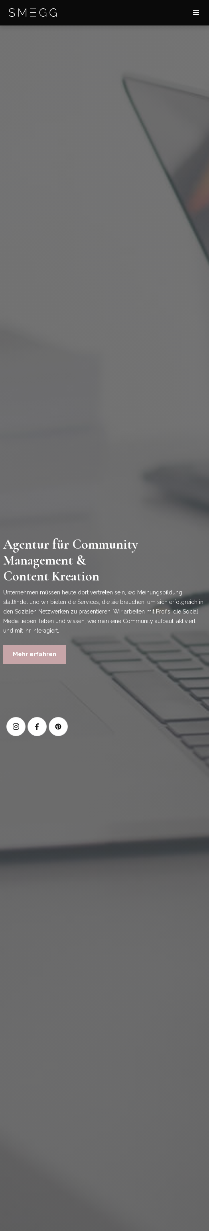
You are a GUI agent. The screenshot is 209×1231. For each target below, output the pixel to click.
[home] (33, 12)
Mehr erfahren (34, 654)
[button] (196, 12)
